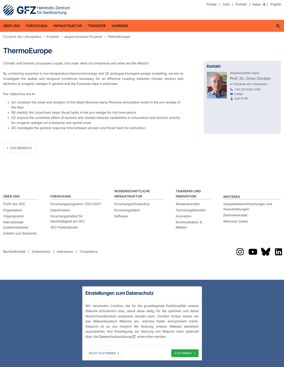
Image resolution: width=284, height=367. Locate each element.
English (275, 4)
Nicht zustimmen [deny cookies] (102, 353)
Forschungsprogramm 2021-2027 (75, 204)
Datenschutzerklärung (115, 337)
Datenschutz (41, 252)
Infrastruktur (67, 26)
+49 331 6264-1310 (247, 89)
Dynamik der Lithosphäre (22, 37)
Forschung (36, 26)
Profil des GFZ (14, 204)
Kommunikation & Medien (189, 224)
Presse (212, 4)
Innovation (183, 216)
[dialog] (142, 323)
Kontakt (241, 4)
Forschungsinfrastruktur (132, 204)
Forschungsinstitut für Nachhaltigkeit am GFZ (67, 218)
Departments (60, 210)
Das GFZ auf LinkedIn (278, 251)
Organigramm (13, 216)
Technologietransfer (191, 210)
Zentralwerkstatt (235, 215)
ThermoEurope (118, 37)
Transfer (97, 26)
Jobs (226, 4)
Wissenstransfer (188, 204)
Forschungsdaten (127, 210)
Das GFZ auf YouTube (252, 251)
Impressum (65, 252)
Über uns (11, 26)
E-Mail (238, 94)
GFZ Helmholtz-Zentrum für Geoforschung (36, 10)
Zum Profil (241, 98)
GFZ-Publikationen (64, 227)
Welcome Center (235, 221)
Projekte (52, 37)
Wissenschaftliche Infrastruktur (132, 193)
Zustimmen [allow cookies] (183, 353)
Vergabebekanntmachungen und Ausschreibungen (247, 206)
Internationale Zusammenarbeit (15, 224)
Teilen (256, 4)
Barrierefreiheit (14, 252)
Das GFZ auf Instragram (240, 251)
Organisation (12, 210)
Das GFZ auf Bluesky (265, 251)
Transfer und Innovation (188, 193)
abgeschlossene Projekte (83, 37)
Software (121, 216)
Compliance (89, 252)
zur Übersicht (21, 148)
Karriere (120, 26)
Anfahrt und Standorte (19, 233)
